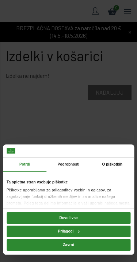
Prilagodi (69, 231)
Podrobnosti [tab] (69, 164)
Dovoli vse (68, 218)
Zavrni (68, 245)
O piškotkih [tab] (112, 164)
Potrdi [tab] (24, 164)
